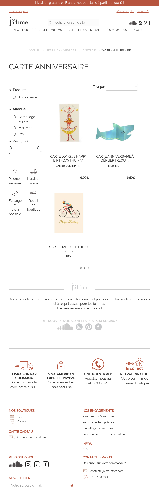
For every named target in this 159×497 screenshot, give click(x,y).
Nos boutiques (22, 410)
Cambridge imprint (27, 119)
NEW (16, 30)
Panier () (143, 11)
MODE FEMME (66, 30)
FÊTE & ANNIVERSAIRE (89, 30)
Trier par (99, 87)
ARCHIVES (139, 30)
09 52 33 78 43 (99, 477)
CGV (85, 449)
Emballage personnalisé (98, 428)
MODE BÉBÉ (29, 30)
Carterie (89, 50)
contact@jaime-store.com (106, 471)
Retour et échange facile (98, 422)
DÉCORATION (112, 30)
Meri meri (25, 128)
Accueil (34, 50)
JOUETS (126, 30)
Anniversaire (28, 97)
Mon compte (125, 11)
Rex (21, 134)
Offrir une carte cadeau (31, 437)
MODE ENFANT (47, 30)
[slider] (10, 147)
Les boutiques (18, 11)
